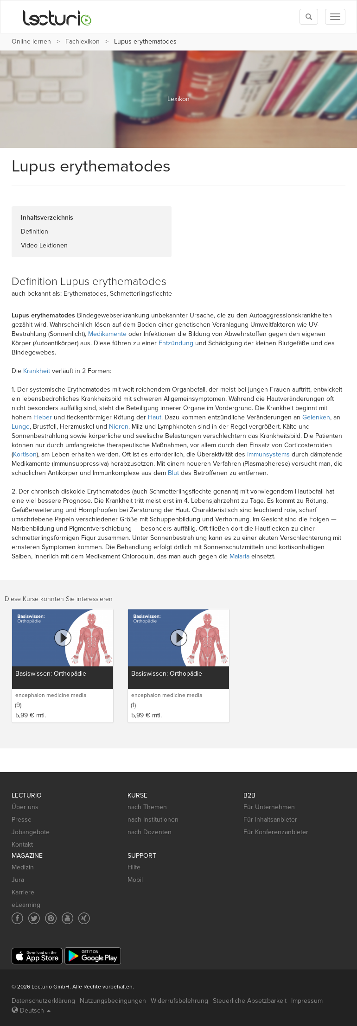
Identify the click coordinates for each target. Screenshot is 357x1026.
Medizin (23, 867)
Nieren (118, 427)
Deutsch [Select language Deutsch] (31, 1010)
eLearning (26, 905)
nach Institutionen (153, 819)
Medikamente (107, 334)
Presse (22, 819)
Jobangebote (31, 832)
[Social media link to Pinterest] (51, 918)
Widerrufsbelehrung (179, 1001)
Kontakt (22, 845)
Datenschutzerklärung (43, 1001)
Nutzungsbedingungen (113, 1001)
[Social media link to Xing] (84, 918)
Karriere (23, 892)
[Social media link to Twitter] (34, 918)
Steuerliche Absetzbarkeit (250, 1001)
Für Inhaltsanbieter (270, 819)
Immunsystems (268, 454)
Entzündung (176, 343)
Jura (18, 880)
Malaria (239, 556)
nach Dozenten (150, 832)
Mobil (135, 880)
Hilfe (134, 867)
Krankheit (36, 371)
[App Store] (37, 956)
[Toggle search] (309, 17)
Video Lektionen (44, 245)
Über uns (25, 807)
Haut (154, 417)
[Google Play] (92, 955)
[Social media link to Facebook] (17, 918)
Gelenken (316, 417)
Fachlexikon (82, 41)
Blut (173, 473)
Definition (34, 231)
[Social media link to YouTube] (67, 918)
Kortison (25, 454)
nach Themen (147, 807)
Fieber (42, 417)
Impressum (307, 1001)
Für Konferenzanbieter (275, 832)
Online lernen (31, 41)
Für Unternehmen (269, 807)
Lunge (21, 427)
